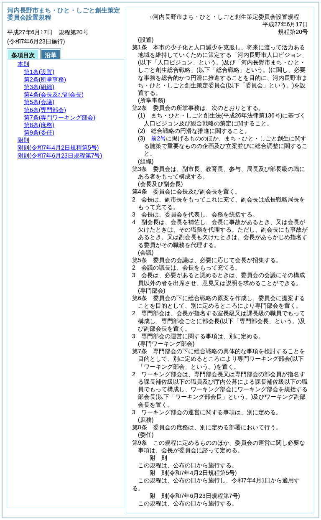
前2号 (158, 138)
